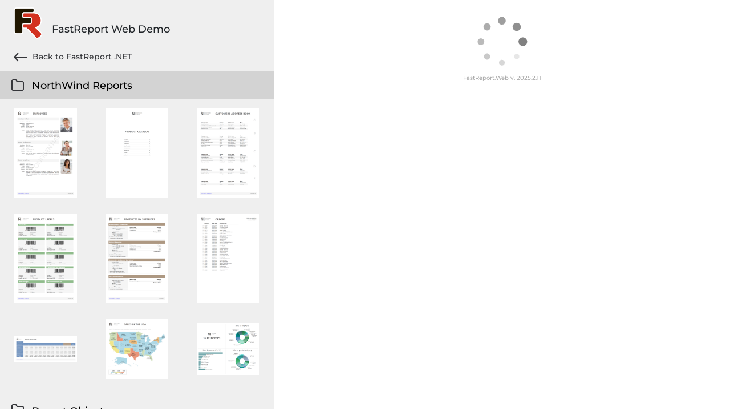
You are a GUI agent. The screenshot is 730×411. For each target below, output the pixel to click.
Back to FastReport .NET (73, 57)
